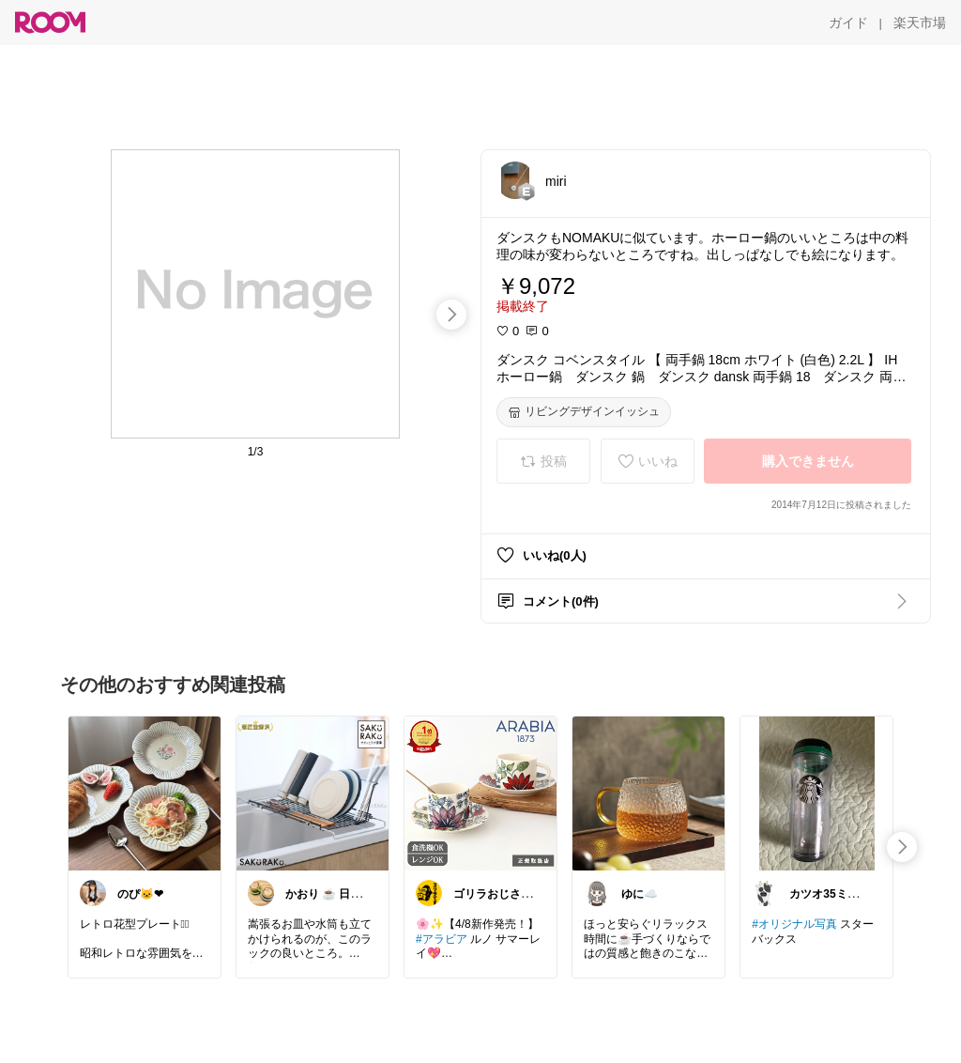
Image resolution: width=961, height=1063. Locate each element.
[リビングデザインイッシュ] (583, 412)
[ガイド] (848, 22)
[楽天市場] (919, 22)
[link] (145, 792)
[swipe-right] (451, 315)
